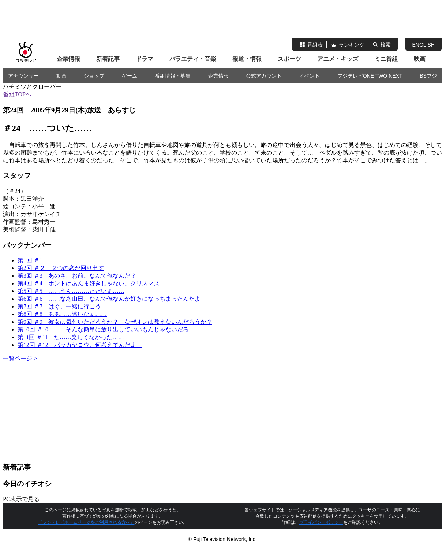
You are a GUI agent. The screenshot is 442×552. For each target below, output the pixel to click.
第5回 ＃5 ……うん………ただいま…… (71, 291)
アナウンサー (23, 76)
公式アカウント (264, 76)
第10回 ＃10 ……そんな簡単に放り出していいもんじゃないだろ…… (109, 329)
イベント (309, 76)
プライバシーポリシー (321, 522)
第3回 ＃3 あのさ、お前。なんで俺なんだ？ (77, 276)
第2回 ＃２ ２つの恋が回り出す (61, 268)
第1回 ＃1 (30, 260)
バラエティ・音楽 (192, 59)
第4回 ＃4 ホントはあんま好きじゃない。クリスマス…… (94, 283)
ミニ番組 (386, 59)
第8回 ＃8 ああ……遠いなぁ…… (62, 314)
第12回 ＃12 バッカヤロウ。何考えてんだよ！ (80, 345)
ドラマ (144, 59)
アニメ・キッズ (337, 59)
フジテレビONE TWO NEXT (369, 76)
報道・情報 (247, 59)
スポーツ (289, 59)
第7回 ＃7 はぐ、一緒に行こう (59, 306)
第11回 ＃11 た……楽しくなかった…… (71, 337)
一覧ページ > (20, 358)
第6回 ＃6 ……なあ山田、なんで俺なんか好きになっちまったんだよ (109, 299)
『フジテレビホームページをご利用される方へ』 (86, 522)
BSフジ (428, 76)
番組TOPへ (17, 94)
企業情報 (68, 59)
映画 (420, 59)
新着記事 (108, 59)
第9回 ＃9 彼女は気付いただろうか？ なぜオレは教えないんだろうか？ (115, 322)
